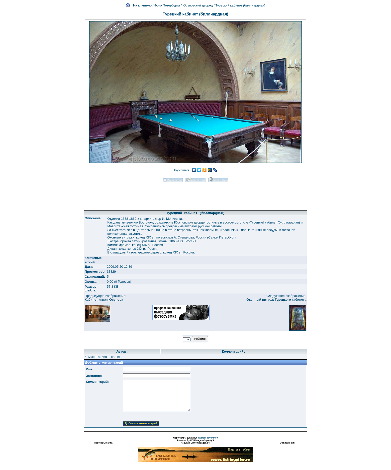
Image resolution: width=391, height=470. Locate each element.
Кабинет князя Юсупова (104, 299)
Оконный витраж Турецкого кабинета (276, 299)
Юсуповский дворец (198, 5)
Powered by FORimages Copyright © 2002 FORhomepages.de (195, 441)
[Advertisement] (195, 194)
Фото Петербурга (167, 5)
